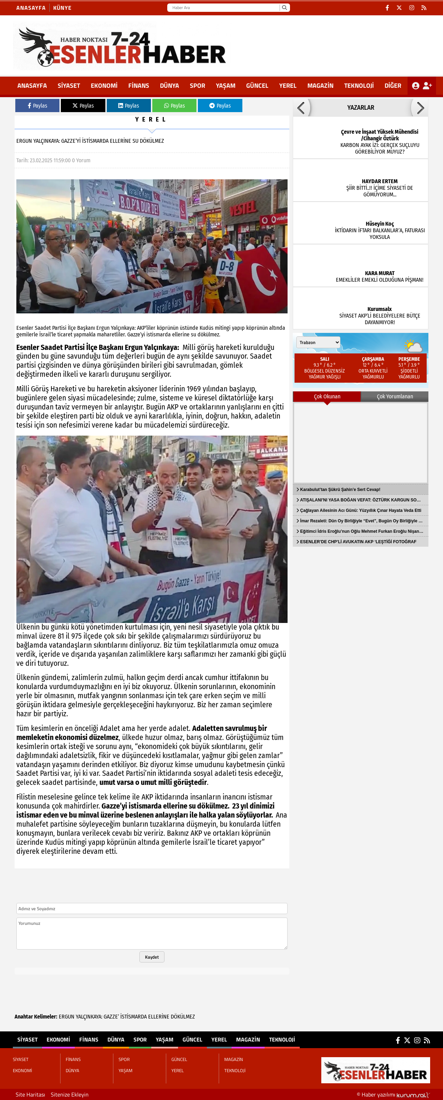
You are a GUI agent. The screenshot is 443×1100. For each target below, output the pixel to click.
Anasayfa (31, 7)
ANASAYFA (32, 85)
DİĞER (393, 85)
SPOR (197, 85)
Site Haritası (30, 1094)
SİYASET (69, 85)
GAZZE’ (111, 1016)
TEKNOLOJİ (359, 85)
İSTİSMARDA (133, 1016)
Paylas (37, 105)
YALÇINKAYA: (89, 1016)
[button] (301, 107)
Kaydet (152, 956)
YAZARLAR (360, 107)
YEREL (288, 85)
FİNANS (138, 85)
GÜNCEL (257, 85)
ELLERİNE (158, 1016)
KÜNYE (62, 7)
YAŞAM (225, 85)
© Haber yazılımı (393, 1094)
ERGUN (66, 1016)
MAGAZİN (320, 85)
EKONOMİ (104, 85)
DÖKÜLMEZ (183, 1016)
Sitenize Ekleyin (70, 1094)
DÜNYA (169, 85)
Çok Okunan (327, 396)
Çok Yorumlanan (395, 396)
